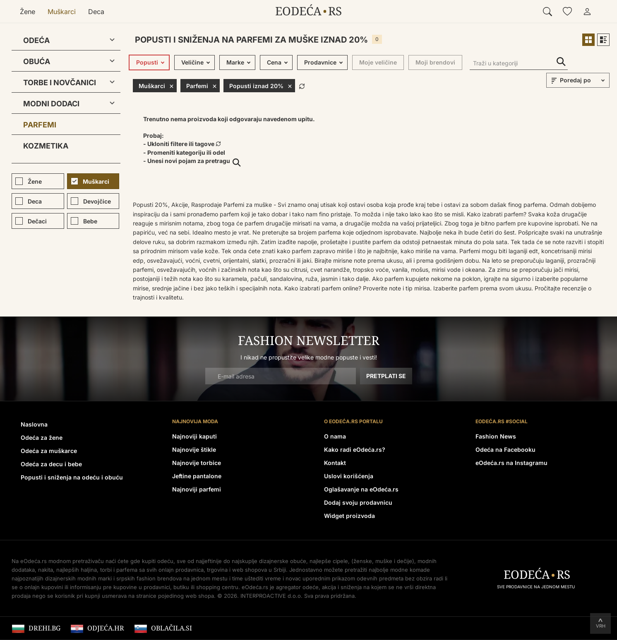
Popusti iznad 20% (260, 85)
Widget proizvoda (349, 515)
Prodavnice (320, 62)
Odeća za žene (41, 437)
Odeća (36, 40)
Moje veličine (378, 62)
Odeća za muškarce (49, 450)
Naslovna (34, 424)
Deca (96, 11)
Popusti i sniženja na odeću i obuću (72, 477)
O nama (335, 436)
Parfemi (39, 124)
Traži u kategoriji (561, 61)
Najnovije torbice (196, 462)
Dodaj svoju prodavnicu (358, 502)
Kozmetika (45, 145)
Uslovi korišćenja (348, 475)
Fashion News (495, 436)
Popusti (147, 62)
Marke (235, 62)
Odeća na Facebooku (505, 449)
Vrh (600, 626)
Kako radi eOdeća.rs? (354, 449)
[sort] (583, 80)
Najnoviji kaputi (194, 436)
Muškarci (62, 11)
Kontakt (335, 462)
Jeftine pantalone (196, 475)
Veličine (192, 62)
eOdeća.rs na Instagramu (511, 462)
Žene (27, 11)
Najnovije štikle (194, 449)
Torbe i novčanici (59, 82)
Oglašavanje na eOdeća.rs (361, 489)
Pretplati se (386, 375)
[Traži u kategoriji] (519, 64)
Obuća (36, 61)
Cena (274, 62)
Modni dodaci (51, 103)
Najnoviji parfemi (196, 489)
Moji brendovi (435, 62)
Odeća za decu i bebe (51, 463)
